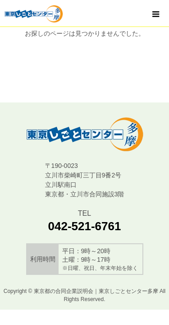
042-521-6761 (84, 226)
